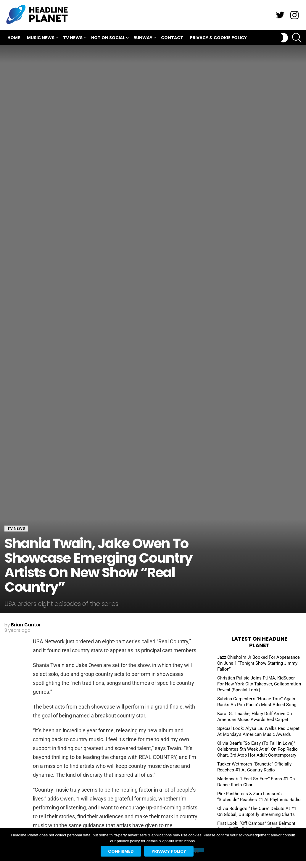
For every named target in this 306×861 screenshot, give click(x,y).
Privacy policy (169, 851)
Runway (142, 38)
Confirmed (121, 851)
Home (13, 38)
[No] (196, 850)
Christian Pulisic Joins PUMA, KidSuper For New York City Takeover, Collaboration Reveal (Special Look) (259, 684)
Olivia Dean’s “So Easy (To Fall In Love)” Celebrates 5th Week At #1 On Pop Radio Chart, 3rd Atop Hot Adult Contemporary (257, 749)
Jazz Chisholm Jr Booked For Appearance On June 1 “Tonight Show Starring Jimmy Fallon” (258, 663)
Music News (40, 38)
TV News (73, 38)
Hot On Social (108, 38)
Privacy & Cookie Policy (218, 38)
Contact (172, 38)
